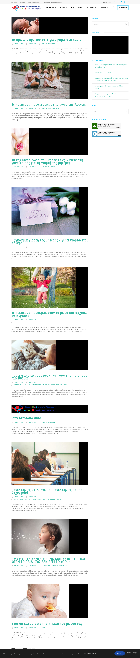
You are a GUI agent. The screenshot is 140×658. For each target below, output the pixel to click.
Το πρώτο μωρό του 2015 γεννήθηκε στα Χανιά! (47, 39)
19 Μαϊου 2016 (18, 43)
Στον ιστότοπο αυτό (26, 418)
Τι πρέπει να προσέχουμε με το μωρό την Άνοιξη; (49, 104)
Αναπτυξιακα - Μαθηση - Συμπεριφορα (27, 322)
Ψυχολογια (63, 384)
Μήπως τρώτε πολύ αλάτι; (103, 72)
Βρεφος (62, 7)
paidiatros (32, 43)
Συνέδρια (14, 2)
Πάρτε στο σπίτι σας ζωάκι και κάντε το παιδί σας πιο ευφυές (49, 376)
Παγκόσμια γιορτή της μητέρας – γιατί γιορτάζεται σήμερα (50, 241)
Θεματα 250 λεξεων (48, 43)
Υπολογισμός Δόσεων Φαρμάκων (53, 2)
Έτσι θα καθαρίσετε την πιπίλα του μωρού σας (47, 623)
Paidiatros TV (107, 2)
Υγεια (57, 108)
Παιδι (72, 7)
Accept (119, 653)
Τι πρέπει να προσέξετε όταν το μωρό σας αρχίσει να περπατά (49, 314)
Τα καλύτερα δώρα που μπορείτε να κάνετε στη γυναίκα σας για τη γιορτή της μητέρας (47, 161)
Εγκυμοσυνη (50, 7)
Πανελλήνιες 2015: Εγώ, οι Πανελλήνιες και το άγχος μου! (47, 491)
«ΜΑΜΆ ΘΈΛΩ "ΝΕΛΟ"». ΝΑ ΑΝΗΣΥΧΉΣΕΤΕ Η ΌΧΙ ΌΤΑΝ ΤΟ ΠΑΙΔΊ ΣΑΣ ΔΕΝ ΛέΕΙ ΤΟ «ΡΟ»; (48, 560)
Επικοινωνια (123, 7)
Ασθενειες (90, 7)
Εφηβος (80, 7)
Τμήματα (22, 2)
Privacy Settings (132, 653)
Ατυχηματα (46, 322)
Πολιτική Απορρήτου (34, 2)
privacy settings (91, 653)
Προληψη (103, 7)
